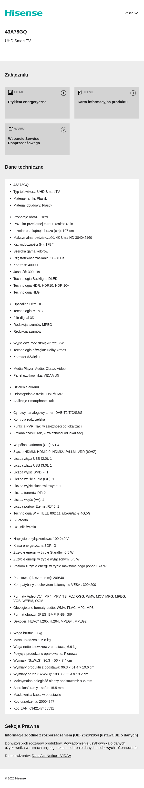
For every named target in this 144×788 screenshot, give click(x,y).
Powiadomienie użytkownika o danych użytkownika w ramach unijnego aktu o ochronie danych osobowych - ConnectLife (71, 745)
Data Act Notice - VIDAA (51, 756)
